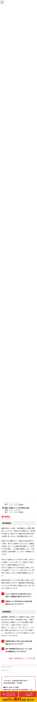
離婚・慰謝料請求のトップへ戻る (21, 658)
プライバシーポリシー (7, 667)
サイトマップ (5, 670)
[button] (9, 694)
